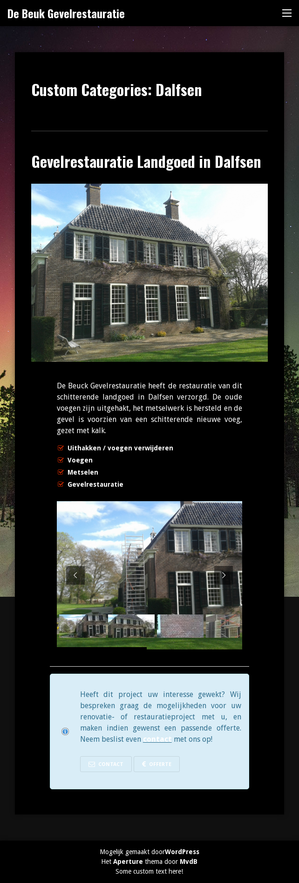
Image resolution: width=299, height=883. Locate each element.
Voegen (80, 460)
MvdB (188, 861)
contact (157, 739)
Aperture (128, 861)
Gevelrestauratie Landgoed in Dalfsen (146, 161)
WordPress (182, 851)
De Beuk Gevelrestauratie (66, 13)
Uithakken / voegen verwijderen (120, 448)
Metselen (83, 472)
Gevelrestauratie (95, 484)
